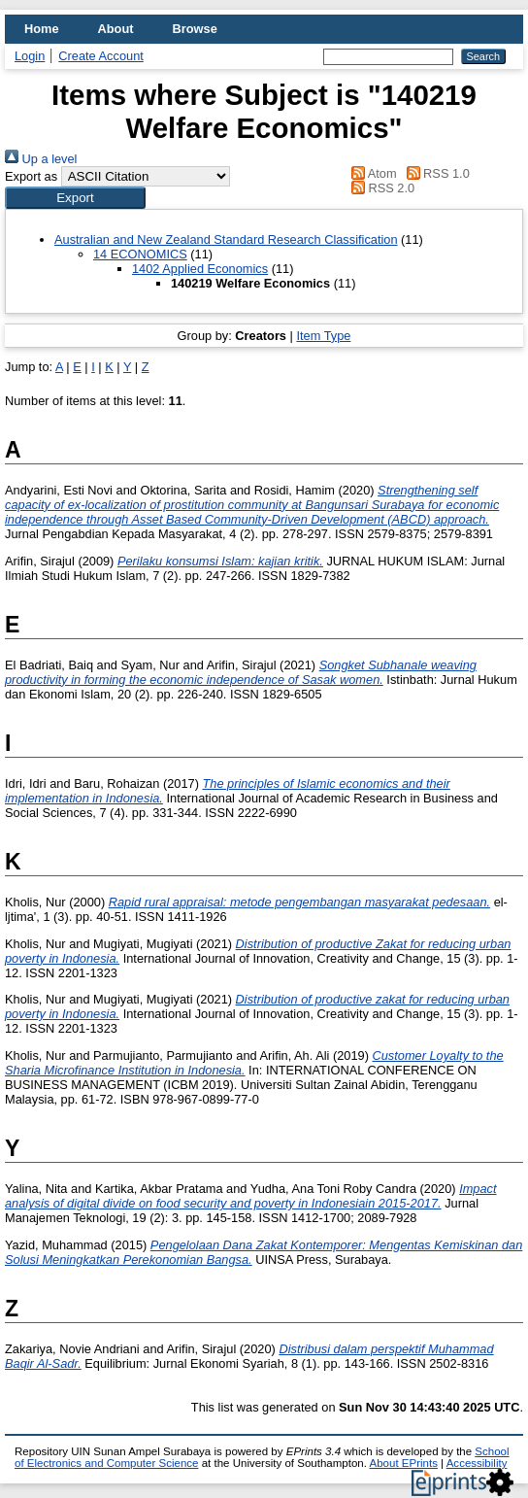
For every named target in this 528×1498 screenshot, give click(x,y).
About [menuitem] (116, 28)
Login (30, 56)
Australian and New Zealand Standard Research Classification (226, 239)
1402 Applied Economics (200, 268)
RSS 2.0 (380, 188)
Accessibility (477, 1463)
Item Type (323, 335)
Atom (371, 173)
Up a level (41, 159)
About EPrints (404, 1463)
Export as (31, 176)
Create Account (101, 56)
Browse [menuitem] (195, 28)
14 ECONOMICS (140, 254)
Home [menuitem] (41, 28)
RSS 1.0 (435, 173)
